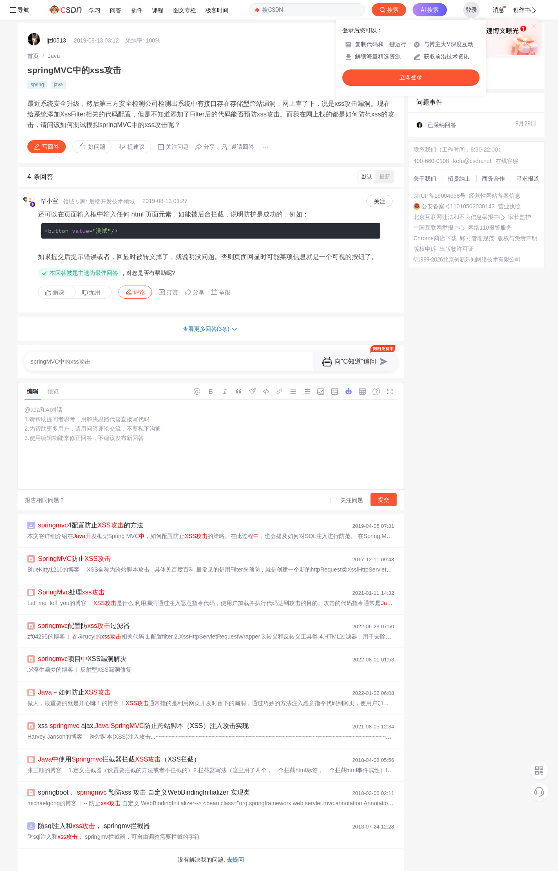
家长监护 (519, 217)
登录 (471, 10)
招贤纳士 (459, 178)
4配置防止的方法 (90, 525)
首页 (33, 56)
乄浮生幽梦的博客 (50, 669)
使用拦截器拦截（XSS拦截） (119, 759)
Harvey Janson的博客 (55, 736)
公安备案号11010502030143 (458, 206)
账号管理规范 (477, 238)
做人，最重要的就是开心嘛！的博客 (73, 703)
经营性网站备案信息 (494, 195)
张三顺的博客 (44, 770)
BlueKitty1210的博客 (53, 569)
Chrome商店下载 (435, 238)
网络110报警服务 (490, 227)
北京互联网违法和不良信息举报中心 (459, 217)
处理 (71, 592)
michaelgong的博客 (52, 803)
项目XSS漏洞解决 (82, 658)
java (58, 84)
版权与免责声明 (518, 238)
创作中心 (524, 10)
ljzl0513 (56, 40)
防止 (74, 558)
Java (54, 56)
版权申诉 (424, 249)
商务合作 (493, 178)
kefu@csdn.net (472, 161)
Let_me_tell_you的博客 (57, 603)
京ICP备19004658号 (439, 195)
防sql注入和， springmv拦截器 (94, 825)
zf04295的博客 (46, 636)
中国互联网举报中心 (439, 227)
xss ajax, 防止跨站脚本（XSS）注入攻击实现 (143, 725)
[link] (33, 56)
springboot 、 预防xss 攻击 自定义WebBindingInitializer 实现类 (144, 792)
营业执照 (509, 206)
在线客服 (507, 161)
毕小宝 (49, 201)
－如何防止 (74, 692)
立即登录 (411, 77)
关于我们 (424, 178)
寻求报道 (527, 178)
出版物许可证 (457, 249)
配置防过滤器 (84, 625)
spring (37, 84)
